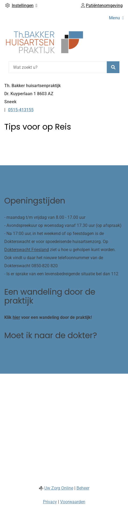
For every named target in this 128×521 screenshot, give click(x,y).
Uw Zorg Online (58, 488)
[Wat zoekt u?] (58, 67)
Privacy (50, 501)
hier (16, 317)
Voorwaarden (72, 501)
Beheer (82, 488)
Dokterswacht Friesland (26, 249)
